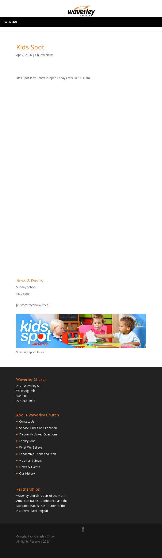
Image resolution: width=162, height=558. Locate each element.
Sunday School (26, 287)
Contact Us (26, 421)
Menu (10, 22)
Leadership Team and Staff (37, 454)
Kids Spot (22, 294)
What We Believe (30, 447)
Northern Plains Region (32, 511)
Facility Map (27, 441)
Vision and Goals (30, 460)
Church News (44, 55)
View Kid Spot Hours (30, 352)
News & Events (29, 467)
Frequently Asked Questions (38, 434)
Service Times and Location (38, 428)
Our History (27, 473)
